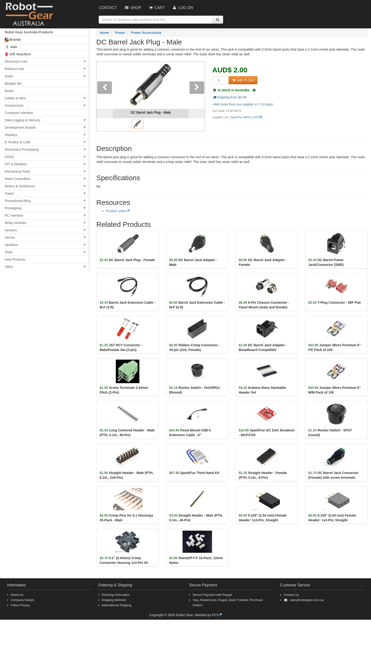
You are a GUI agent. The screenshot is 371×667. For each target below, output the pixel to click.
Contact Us (291, 595)
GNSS (9, 157)
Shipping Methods (114, 600)
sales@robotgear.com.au (307, 600)
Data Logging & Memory (22, 120)
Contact (108, 8)
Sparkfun (11, 245)
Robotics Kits (14, 69)
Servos (10, 237)
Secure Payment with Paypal (212, 595)
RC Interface (14, 215)
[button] (105, 96)
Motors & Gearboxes (20, 186)
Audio (9, 76)
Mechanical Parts (17, 171)
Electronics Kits (16, 61)
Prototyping (13, 208)
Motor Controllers (17, 179)
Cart (156, 8)
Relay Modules (16, 223)
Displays (11, 135)
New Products (15, 259)
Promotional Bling (18, 201)
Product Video (116, 211)
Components (14, 105)
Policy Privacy (20, 605)
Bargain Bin (13, 83)
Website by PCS (207, 615)
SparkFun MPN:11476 (245, 117)
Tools (9, 252)
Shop (132, 8)
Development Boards (20, 127)
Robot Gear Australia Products (29, 32)
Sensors (11, 230)
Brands (13, 40)
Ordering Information (116, 595)
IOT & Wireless (16, 164)
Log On (182, 8)
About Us (17, 595)
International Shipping (117, 605)
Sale (11, 47)
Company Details (22, 600)
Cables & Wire (15, 98)
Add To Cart (243, 80)
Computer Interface (19, 113)
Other (9, 267)
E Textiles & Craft (17, 142)
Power (9, 193)
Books (9, 91)
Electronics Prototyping (22, 149)
